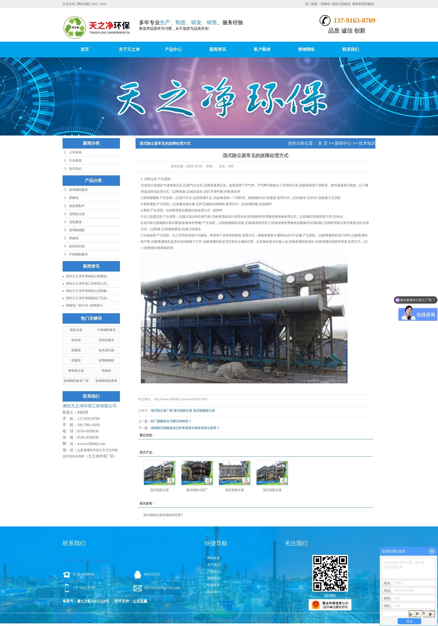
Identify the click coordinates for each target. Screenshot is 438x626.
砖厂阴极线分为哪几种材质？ (171, 421)
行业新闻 (75, 160)
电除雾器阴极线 (363, 4)
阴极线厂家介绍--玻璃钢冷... (85, 305)
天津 (246, 621)
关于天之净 (129, 49)
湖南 (225, 621)
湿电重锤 (75, 222)
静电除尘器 (76, 370)
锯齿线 (76, 340)
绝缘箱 (73, 238)
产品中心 (173, 49)
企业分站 (69, 4)
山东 (253, 621)
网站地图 (83, 4)
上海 (203, 621)
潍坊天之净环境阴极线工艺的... (87, 298)
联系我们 (350, 49)
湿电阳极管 (106, 340)
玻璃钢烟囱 (77, 230)
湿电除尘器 (77, 214)
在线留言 (213, 585)
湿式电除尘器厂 (197, 490)
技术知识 (75, 168)
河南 (211, 621)
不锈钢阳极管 (78, 254)
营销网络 (306, 49)
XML (103, 4)
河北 (239, 621)
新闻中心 (343, 143)
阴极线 (325, 4)
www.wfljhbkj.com (91, 444)
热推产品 (173, 621)
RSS (95, 4)
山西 (218, 621)
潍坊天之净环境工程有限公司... (87, 283)
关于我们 (213, 565)
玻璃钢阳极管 (78, 190)
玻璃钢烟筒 (106, 360)
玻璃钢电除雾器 (106, 381)
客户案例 (262, 49)
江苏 (268, 621)
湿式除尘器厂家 (162, 410)
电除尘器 (76, 330)
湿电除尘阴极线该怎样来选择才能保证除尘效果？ (185, 428)
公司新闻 (75, 152)
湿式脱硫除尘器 (204, 410)
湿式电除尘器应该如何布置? (163, 515)
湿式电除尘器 (182, 410)
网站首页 (213, 558)
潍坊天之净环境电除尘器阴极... (87, 291)
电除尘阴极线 (341, 4)
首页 (85, 49)
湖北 (232, 621)
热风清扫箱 (77, 246)
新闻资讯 (217, 49)
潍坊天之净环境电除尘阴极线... (87, 276)
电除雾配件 (77, 206)
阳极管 (76, 360)
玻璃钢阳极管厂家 (76, 381)
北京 (261, 621)
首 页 (322, 143)
